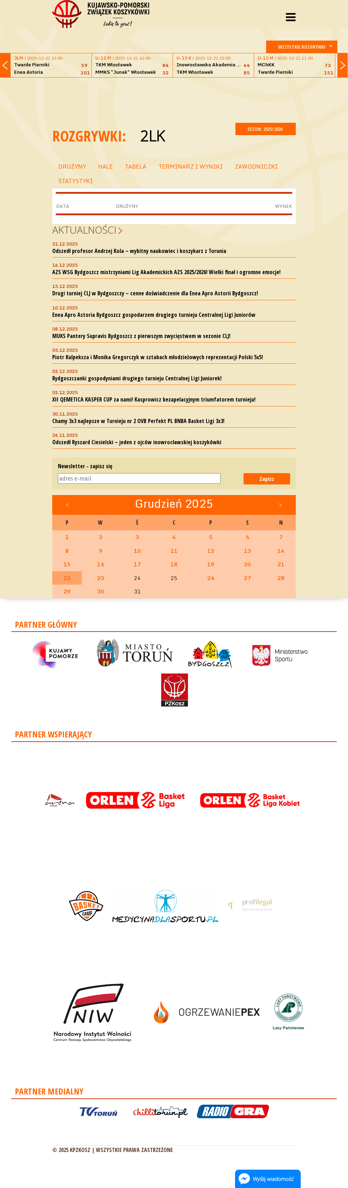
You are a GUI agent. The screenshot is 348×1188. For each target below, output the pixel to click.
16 (100, 564)
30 (100, 591)
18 (174, 564)
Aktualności (84, 229)
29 (67, 591)
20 (247, 564)
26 (210, 578)
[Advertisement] (180, 99)
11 (174, 551)
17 (137, 564)
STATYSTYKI (75, 181)
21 (280, 564)
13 (247, 551)
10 (137, 551)
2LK (152, 136)
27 (247, 578)
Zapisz (266, 479)
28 (280, 578)
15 (67, 564)
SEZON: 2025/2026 (265, 129)
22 (67, 578)
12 (210, 551)
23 (100, 578)
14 (280, 551)
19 (210, 564)
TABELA (135, 166)
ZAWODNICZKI (256, 166)
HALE (105, 166)
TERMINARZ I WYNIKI (190, 166)
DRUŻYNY (72, 166)
